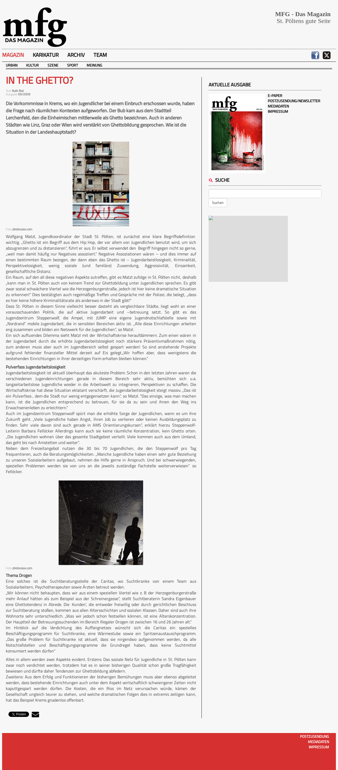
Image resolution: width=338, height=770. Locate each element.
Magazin (13, 55)
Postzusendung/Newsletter (294, 101)
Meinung (94, 65)
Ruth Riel (18, 90)
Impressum (278, 111)
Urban (11, 65)
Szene (53, 65)
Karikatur (46, 55)
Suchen (218, 202)
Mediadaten (278, 106)
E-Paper (275, 95)
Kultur (32, 65)
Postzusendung (314, 736)
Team (100, 55)
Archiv (76, 55)
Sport (72, 65)
